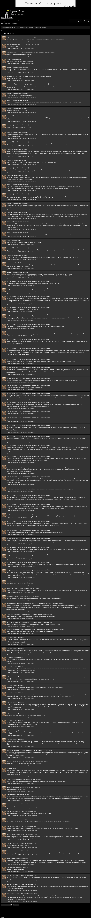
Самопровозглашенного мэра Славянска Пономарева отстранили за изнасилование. (31, 52)
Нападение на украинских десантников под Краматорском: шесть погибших (28, 281)
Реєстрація (14, 23)
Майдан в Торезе (11, 768)
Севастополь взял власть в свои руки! (17, 819)
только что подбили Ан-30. (14, 240)
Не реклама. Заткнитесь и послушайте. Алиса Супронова (23, 37)
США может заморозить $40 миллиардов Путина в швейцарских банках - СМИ (29, 750)
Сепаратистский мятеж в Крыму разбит (18, 794)
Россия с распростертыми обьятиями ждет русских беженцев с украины (27, 761)
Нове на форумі (14, 21)
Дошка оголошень (27, 21)
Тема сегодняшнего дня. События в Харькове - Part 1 (22, 804)
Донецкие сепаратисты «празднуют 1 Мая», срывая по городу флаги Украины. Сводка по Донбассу (35, 603)
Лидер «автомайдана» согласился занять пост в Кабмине (23, 787)
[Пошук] (86, 20)
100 (11, 904)
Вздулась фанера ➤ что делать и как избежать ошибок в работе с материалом (24, 27)
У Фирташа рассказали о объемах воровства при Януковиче (24, 779)
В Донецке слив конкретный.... (15, 637)
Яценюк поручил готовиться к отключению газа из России (23, 44)
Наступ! (15, 904)
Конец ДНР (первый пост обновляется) (18, 67)
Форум (4, 21)
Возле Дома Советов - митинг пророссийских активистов (23, 581)
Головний (33, 41)
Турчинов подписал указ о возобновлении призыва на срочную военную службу (29, 614)
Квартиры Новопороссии (14, 59)
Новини (32, 48)
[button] (7, 20)
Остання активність (5, 23)
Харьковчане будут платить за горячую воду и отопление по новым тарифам (29, 76)
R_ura (8, 41)
